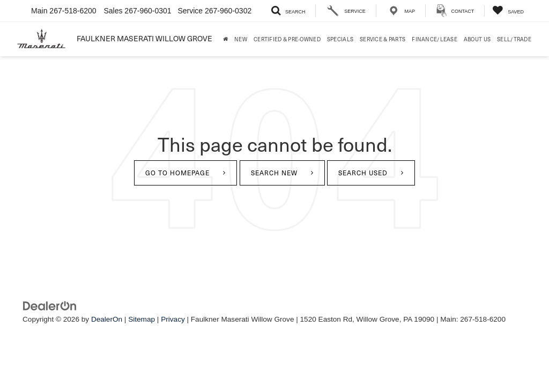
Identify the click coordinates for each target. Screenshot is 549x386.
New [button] (240, 39)
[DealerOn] (50, 305)
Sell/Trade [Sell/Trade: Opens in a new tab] (514, 39)
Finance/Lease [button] (434, 39)
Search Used (363, 172)
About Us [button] (477, 39)
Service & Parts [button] (382, 39)
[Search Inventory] (288, 11)
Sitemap (141, 319)
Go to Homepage (177, 172)
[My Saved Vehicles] (508, 11)
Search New (274, 172)
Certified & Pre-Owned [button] (287, 39)
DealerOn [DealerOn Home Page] (106, 319)
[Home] (225, 39)
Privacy (173, 319)
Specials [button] (340, 39)
